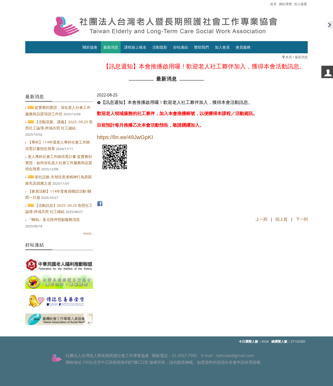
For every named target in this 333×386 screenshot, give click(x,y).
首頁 (288, 57)
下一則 (302, 219)
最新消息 (301, 57)
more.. (88, 233)
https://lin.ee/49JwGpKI (125, 137)
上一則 (261, 219)
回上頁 (281, 219)
